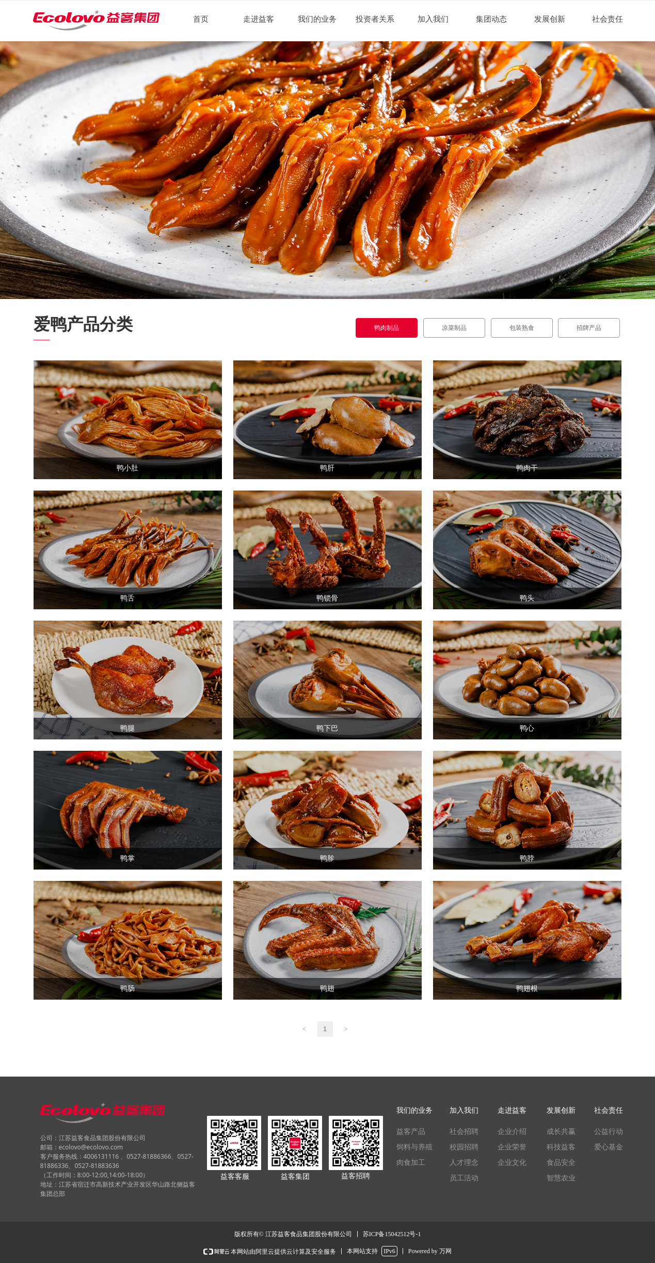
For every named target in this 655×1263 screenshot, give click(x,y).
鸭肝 (327, 468)
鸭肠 (127, 988)
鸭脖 (527, 858)
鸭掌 (127, 858)
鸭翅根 (527, 988)
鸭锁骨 (327, 598)
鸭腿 (127, 728)
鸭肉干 (527, 468)
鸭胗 (327, 858)
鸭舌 (127, 598)
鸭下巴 (327, 728)
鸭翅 (327, 988)
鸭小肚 (127, 468)
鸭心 (527, 728)
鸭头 (527, 598)
